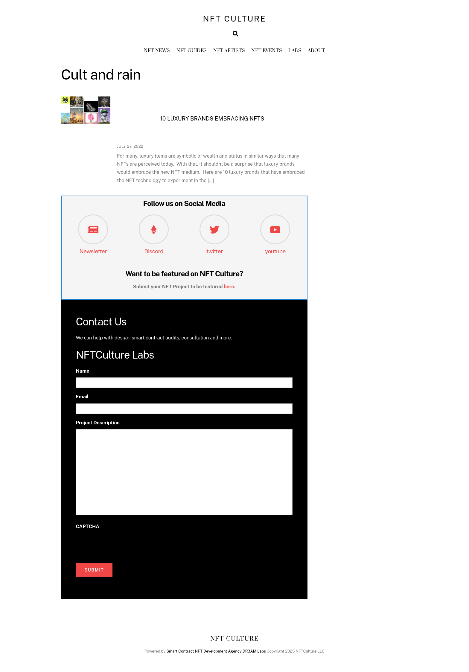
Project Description (98, 423)
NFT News (157, 51)
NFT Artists (229, 51)
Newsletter (93, 251)
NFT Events (266, 51)
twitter (214, 251)
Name (82, 371)
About (316, 51)
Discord (153, 251)
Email (82, 397)
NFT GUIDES (191, 51)
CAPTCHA (87, 526)
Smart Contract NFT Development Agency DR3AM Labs (216, 651)
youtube (275, 251)
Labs (294, 51)
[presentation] (121, 544)
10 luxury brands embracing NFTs (212, 118)
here (229, 286)
